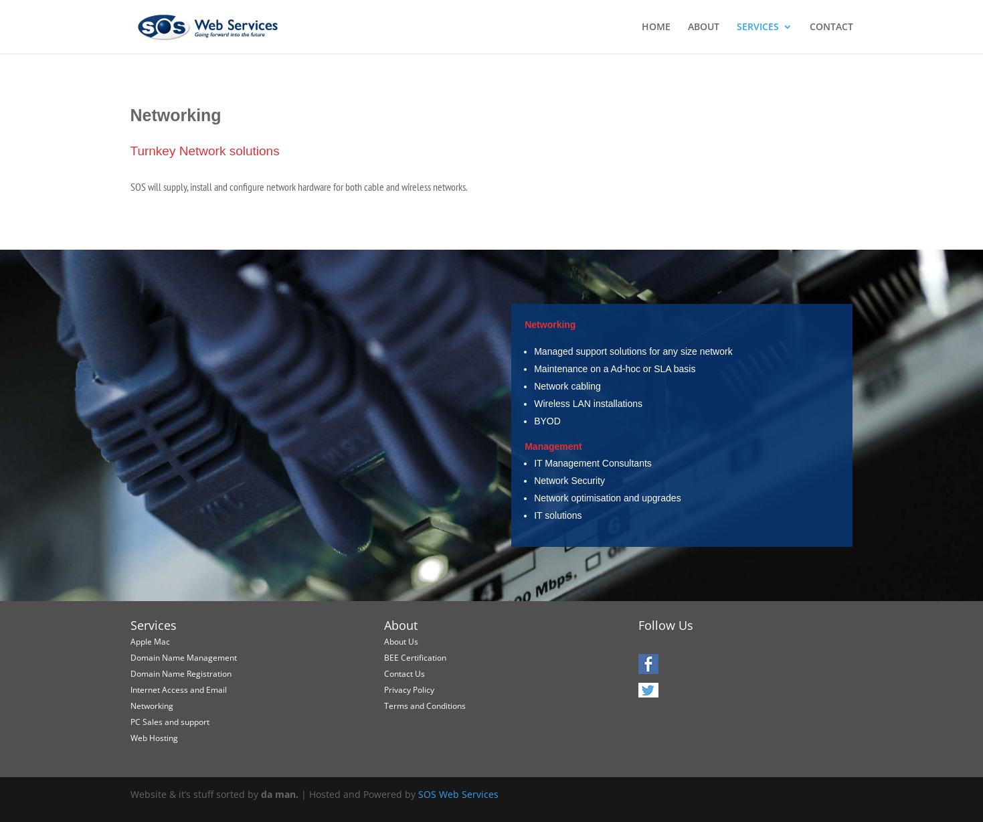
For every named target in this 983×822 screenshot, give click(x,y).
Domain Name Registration (181, 673)
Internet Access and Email (178, 689)
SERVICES (758, 27)
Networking (151, 706)
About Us (401, 641)
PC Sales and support (169, 722)
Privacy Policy (409, 689)
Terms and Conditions (425, 706)
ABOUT (703, 27)
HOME (656, 27)
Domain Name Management (183, 657)
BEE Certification (415, 657)
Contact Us (404, 673)
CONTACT (831, 27)
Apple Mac (150, 641)
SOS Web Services (458, 794)
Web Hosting (154, 738)
